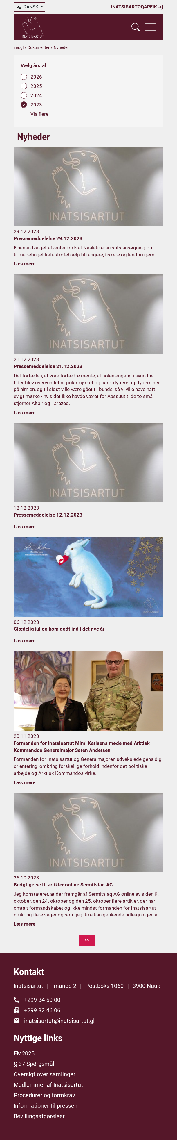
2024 (36, 95)
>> (86, 940)
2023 (36, 105)
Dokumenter (39, 47)
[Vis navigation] (150, 27)
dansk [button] (27, 7)
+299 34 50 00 (42, 999)
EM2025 (24, 1053)
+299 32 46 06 (42, 1010)
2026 (36, 77)
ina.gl (19, 47)
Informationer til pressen (45, 1105)
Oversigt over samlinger (44, 1074)
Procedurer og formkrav (44, 1095)
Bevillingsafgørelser (39, 1116)
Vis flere (39, 114)
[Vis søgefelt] (135, 27)
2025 (36, 86)
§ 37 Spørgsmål (34, 1063)
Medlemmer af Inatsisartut (48, 1084)
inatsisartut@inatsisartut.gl (59, 1020)
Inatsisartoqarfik (137, 7)
